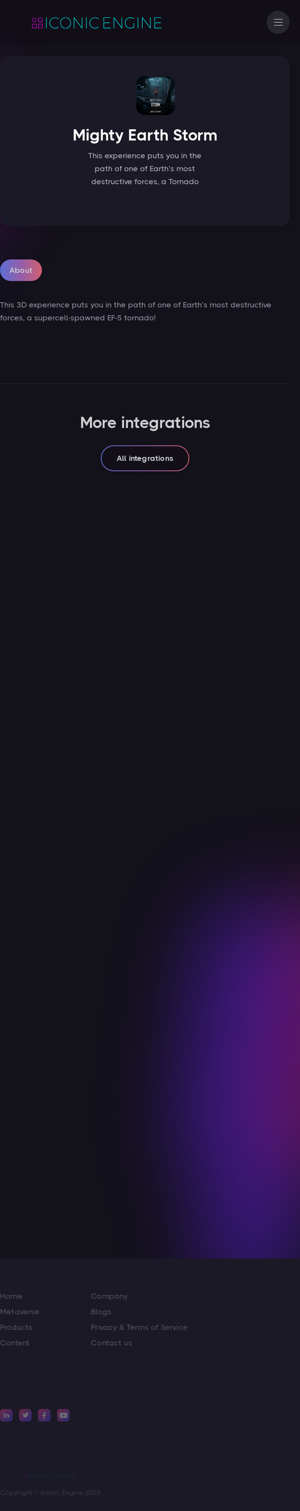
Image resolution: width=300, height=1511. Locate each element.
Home (11, 1296)
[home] (86, 22)
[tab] (21, 271)
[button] (278, 22)
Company (109, 1296)
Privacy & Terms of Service (139, 1327)
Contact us (111, 1342)
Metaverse (20, 1311)
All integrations (145, 459)
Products (16, 1327)
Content (14, 1342)
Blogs (101, 1311)
